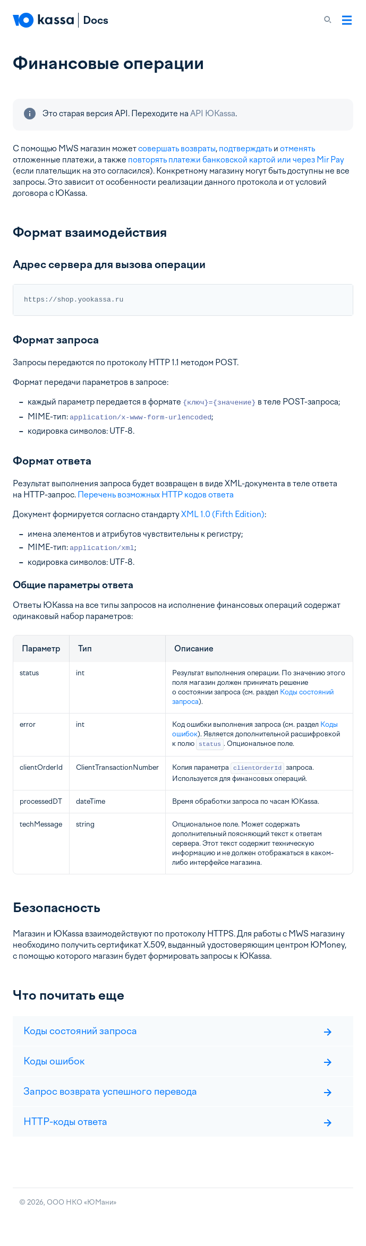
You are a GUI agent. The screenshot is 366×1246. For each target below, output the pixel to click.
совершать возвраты (177, 148)
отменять (297, 148)
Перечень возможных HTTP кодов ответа (156, 495)
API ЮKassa (212, 113)
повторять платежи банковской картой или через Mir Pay (236, 160)
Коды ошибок (177, 1061)
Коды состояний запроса (177, 1030)
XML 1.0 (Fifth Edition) (223, 514)
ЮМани (100, 1202)
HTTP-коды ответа (177, 1121)
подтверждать (245, 148)
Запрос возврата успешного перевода (177, 1091)
